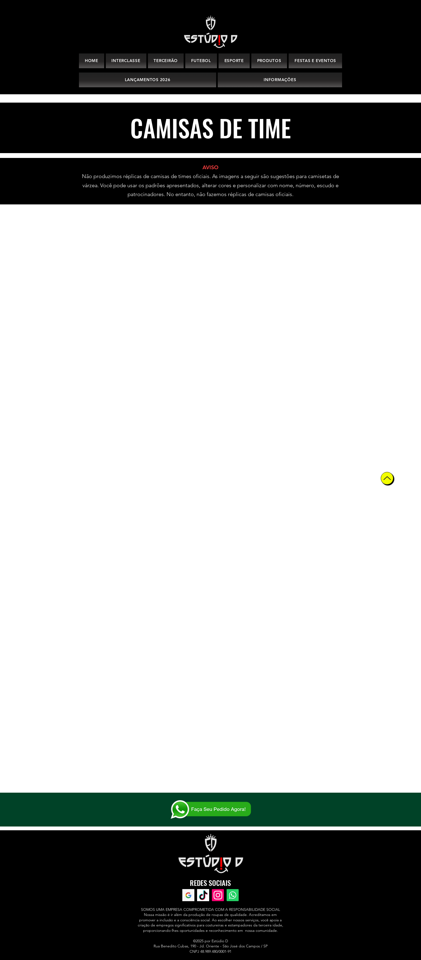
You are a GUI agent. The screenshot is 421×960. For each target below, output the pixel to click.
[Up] (387, 478)
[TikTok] (203, 895)
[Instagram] (218, 895)
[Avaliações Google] (188, 895)
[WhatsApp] (233, 895)
